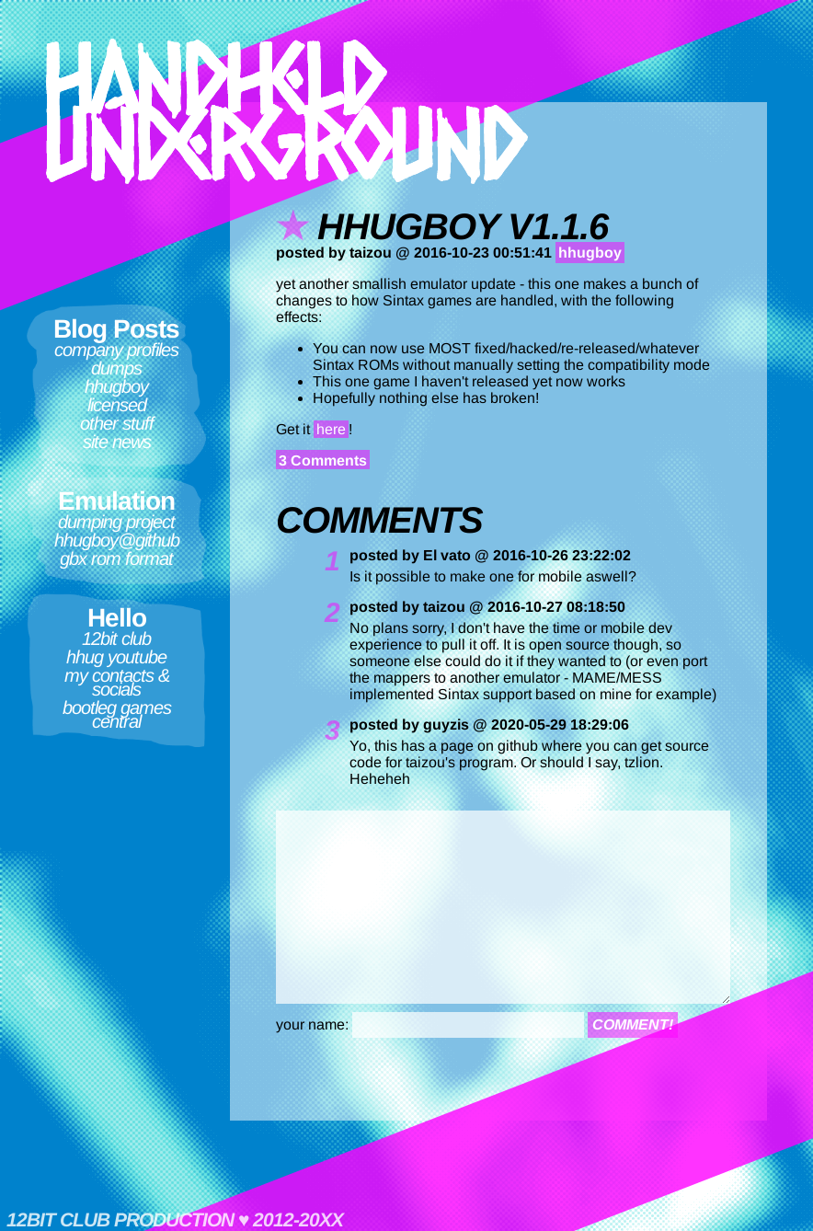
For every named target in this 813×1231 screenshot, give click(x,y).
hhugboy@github (116, 540)
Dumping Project (116, 522)
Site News (117, 441)
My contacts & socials (116, 682)
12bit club (116, 638)
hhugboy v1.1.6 (462, 226)
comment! (632, 1024)
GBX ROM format (116, 558)
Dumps (116, 368)
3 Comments (323, 460)
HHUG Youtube (116, 657)
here (331, 429)
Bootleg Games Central (117, 714)
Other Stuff (117, 423)
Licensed (116, 405)
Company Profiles (116, 349)
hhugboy (116, 386)
